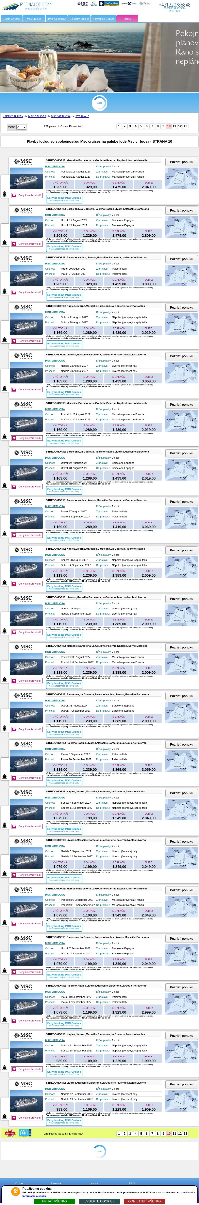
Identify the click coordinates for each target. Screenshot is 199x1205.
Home (127, 18)
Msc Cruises (34, 18)
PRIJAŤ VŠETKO (54, 1201)
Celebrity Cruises (79, 18)
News (95, 1183)
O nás (19, 1183)
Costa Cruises (12, 18)
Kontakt (57, 1183)
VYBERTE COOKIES (100, 1201)
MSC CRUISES (37, 116)
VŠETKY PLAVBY (13, 116)
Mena (12, 127)
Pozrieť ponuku (181, 162)
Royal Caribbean (56, 18)
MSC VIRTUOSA (60, 116)
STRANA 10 (82, 116)
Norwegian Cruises (103, 18)
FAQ (132, 1183)
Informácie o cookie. (35, 1196)
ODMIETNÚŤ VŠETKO (144, 1201)
